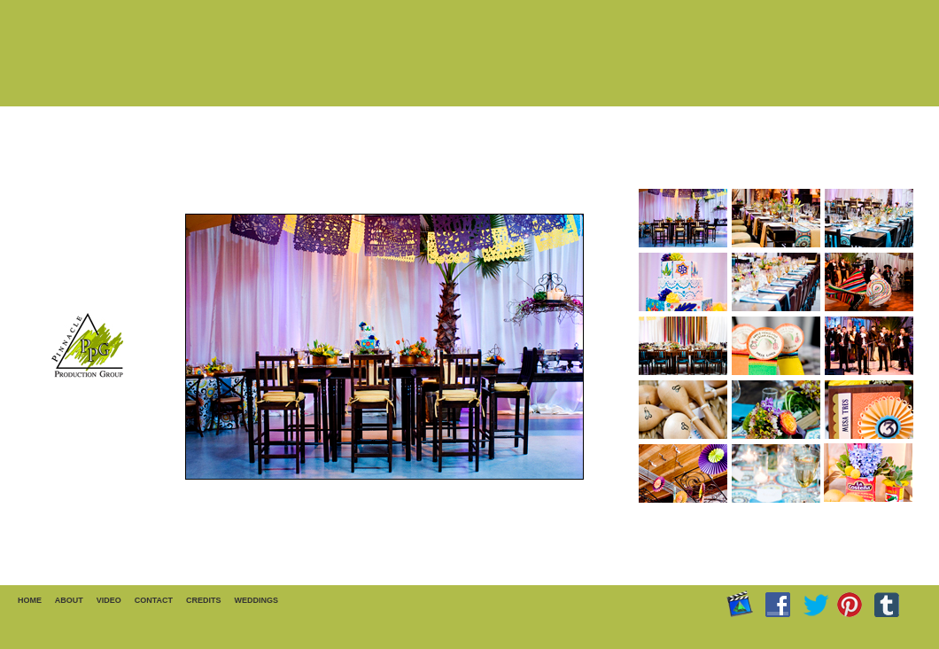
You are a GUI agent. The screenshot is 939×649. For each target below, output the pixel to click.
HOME (30, 600)
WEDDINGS (257, 600)
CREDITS (203, 600)
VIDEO (109, 600)
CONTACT (154, 600)
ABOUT (69, 600)
